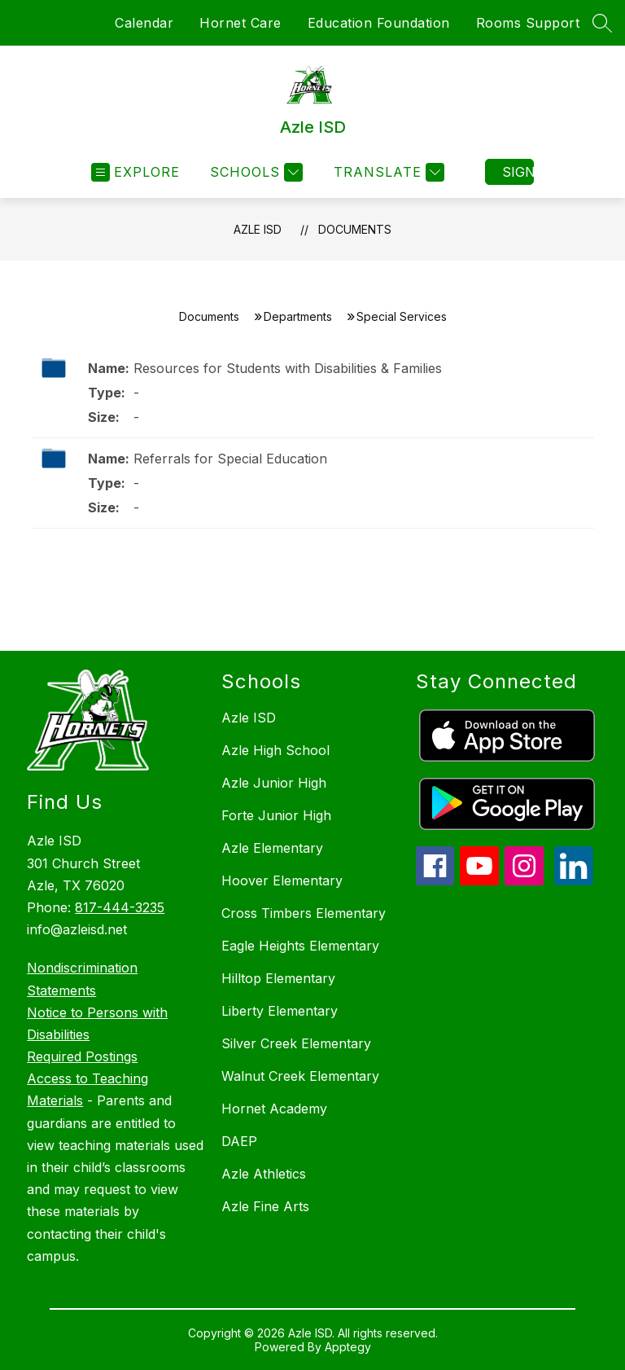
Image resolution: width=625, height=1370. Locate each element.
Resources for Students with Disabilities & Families (287, 368)
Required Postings (82, 1056)
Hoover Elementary (282, 880)
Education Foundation (379, 23)
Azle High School (275, 750)
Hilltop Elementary (278, 978)
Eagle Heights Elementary (300, 945)
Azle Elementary (272, 848)
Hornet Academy (274, 1108)
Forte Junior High (276, 815)
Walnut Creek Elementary (300, 1076)
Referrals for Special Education (230, 458)
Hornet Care (240, 23)
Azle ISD (258, 229)
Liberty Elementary (279, 1011)
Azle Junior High (273, 783)
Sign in (518, 172)
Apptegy (348, 1347)
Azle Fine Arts (265, 1206)
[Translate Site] (387, 172)
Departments (298, 316)
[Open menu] (135, 172)
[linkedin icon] (573, 880)
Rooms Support (528, 23)
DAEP (239, 1141)
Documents (354, 229)
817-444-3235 (119, 907)
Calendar (144, 23)
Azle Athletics (263, 1174)
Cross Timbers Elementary (303, 913)
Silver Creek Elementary (296, 1043)
